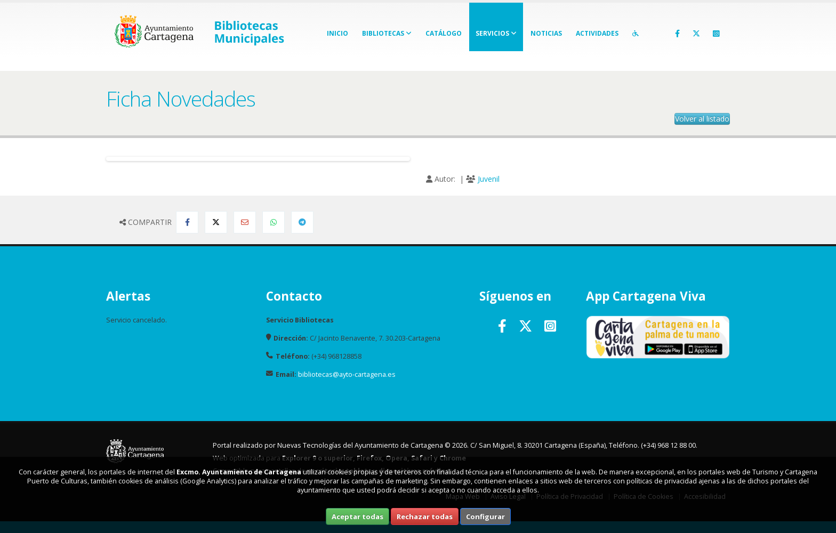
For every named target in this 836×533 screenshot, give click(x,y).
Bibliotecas (387, 33)
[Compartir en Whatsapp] (273, 222)
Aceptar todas (357, 516)
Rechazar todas (425, 516)
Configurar (485, 516)
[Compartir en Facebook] (187, 222)
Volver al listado (702, 119)
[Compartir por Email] (245, 222)
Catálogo (443, 33)
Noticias (546, 33)
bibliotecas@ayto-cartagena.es (347, 374)
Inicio (337, 33)
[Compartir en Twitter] (216, 222)
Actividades (597, 33)
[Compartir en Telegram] (302, 222)
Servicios (496, 33)
